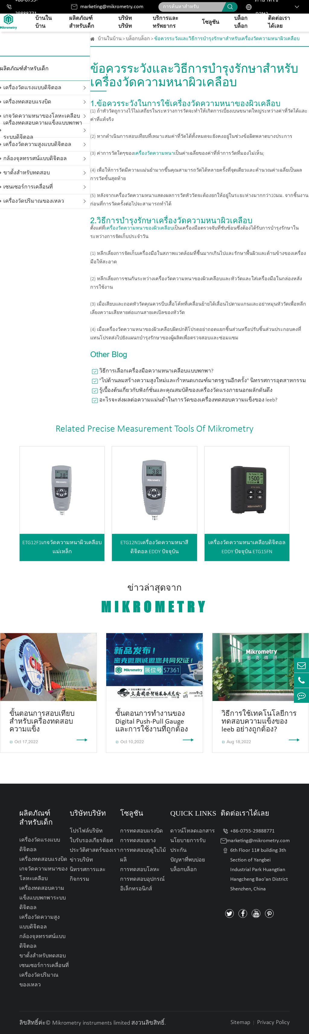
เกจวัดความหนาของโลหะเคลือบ (43, 874)
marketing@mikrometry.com (111, 7)
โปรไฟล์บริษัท (86, 831)
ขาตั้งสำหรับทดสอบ (26, 173)
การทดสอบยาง (138, 841)
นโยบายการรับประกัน (187, 845)
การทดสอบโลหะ (140, 870)
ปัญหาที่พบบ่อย (187, 860)
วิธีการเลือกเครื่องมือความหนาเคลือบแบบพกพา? (156, 371)
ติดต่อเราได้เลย (279, 22)
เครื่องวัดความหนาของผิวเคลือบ (139, 228)
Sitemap (240, 1023)
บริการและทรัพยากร (165, 22)
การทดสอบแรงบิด (141, 831)
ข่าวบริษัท (81, 860)
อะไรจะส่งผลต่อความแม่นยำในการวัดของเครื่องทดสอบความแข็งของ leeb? (188, 400)
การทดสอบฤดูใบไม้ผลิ (143, 855)
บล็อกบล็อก (240, 22)
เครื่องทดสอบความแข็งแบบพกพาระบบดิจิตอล (42, 130)
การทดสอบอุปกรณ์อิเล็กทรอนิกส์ (142, 884)
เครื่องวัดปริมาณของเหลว (33, 201)
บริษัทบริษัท (125, 22)
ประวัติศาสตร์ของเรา (94, 850)
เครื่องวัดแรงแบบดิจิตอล (32, 88)
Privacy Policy (273, 1023)
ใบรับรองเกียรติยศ (91, 841)
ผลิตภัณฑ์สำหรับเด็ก (81, 22)
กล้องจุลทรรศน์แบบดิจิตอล (35, 159)
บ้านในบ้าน (43, 22)
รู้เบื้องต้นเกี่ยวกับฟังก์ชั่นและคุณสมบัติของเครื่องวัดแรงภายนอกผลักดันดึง (185, 390)
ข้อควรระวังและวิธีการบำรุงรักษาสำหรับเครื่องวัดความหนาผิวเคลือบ (227, 38)
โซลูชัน (210, 22)
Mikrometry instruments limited (91, 1023)
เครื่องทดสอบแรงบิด (27, 102)
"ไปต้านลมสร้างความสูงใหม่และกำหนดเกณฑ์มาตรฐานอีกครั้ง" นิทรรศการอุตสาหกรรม (202, 381)
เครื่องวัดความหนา (154, 153)
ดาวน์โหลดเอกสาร (192, 831)
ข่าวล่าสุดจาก (154, 599)
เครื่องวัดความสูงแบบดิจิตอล (37, 144)
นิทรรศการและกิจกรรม (88, 874)
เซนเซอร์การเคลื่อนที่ (28, 187)
